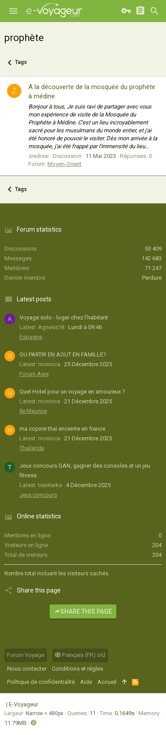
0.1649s (125, 713)
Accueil (106, 682)
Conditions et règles (77, 668)
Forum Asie (34, 374)
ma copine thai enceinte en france (62, 428)
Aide (86, 682)
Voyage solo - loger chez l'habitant (63, 317)
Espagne (30, 337)
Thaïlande (31, 448)
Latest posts (34, 299)
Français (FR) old (80, 655)
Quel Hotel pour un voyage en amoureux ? (72, 391)
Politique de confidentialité (41, 682)
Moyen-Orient (64, 164)
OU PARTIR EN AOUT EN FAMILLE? (62, 354)
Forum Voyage (25, 655)
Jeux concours (38, 494)
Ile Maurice (33, 411)
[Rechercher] (154, 11)
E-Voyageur (23, 704)
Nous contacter (26, 668)
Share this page (83, 611)
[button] (13, 11)
